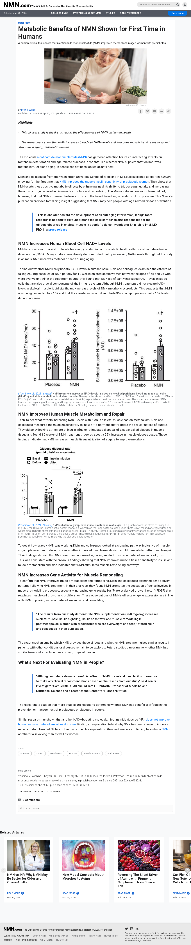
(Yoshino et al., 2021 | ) (35, 393)
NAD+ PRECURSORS (130, 13)
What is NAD (46, 940)
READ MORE (15, 893)
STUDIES (110, 13)
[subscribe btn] (177, 13)
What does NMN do (58, 936)
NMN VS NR (62, 940)
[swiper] (187, 871)
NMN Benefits (78, 936)
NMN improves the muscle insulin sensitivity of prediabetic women (104, 181)
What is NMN (39, 936)
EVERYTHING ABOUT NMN (87, 13)
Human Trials (111, 936)
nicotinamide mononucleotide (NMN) (62, 157)
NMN (165, 729)
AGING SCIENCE (59, 13)
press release (57, 229)
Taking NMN (95, 936)
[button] (140, 111)
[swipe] (3, 871)
